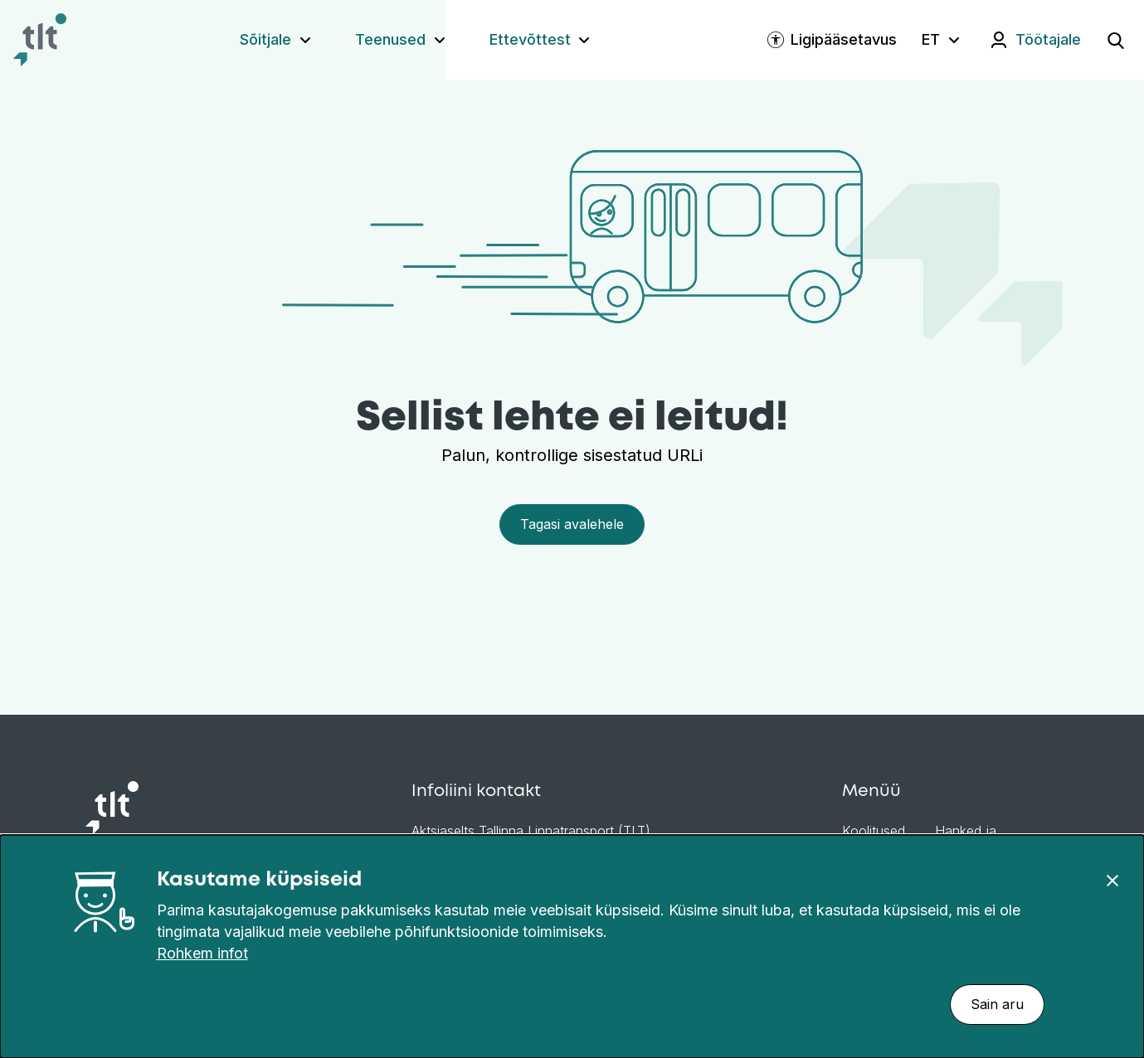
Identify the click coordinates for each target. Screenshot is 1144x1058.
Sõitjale (265, 39)
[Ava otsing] (1116, 39)
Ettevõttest (530, 39)
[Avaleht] (39, 39)
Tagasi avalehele (572, 524)
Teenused (390, 39)
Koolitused (873, 831)
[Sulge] (1112, 879)
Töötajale (1048, 39)
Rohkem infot (202, 953)
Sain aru (997, 1004)
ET (931, 39)
